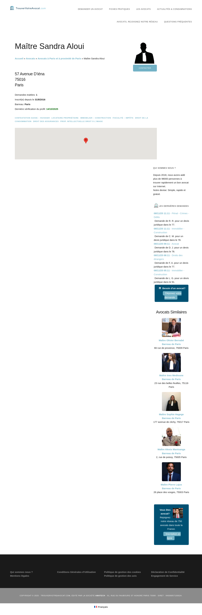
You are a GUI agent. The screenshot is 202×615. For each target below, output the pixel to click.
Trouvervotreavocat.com (29, 8)
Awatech (100, 596)
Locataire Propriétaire (64, 118)
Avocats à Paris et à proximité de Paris (59, 58)
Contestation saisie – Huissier (32, 118)
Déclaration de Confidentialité (168, 572)
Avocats (30, 58)
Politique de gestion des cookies (122, 572)
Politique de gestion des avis (120, 575)
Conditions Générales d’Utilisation (76, 572)
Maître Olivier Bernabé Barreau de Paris (171, 342)
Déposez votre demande (172, 295)
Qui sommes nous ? (21, 572)
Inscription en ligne (173, 536)
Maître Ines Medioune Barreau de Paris (171, 377)
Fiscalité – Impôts (123, 118)
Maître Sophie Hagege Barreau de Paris (171, 416)
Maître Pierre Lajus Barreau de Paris (171, 486)
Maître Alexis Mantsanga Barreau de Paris (171, 451)
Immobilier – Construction (95, 118)
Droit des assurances (46, 121)
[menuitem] (101, 607)
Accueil (19, 58)
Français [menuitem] (103, 607)
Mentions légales (19, 575)
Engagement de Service (164, 575)
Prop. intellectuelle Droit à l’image (81, 121)
